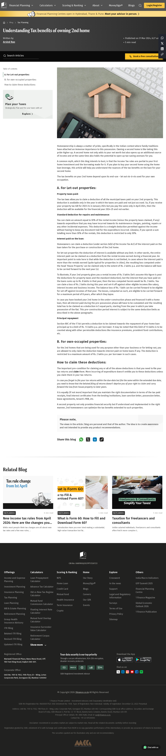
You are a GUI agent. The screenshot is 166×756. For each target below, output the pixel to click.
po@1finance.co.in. (103, 715)
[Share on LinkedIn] (95, 439)
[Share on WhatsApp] (81, 439)
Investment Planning (14, 586)
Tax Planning (10, 597)
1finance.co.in (82, 692)
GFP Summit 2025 (144, 583)
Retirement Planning (14, 614)
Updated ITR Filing (13, 644)
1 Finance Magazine (145, 597)
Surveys (113, 603)
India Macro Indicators (147, 578)
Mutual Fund (63, 594)
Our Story (88, 578)
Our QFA (87, 599)
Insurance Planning (14, 592)
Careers (87, 594)
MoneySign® (89, 583)
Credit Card (62, 589)
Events (86, 605)
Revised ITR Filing (12, 639)
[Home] (4, 23)
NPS (59, 578)
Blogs (85, 589)
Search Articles (13, 55)
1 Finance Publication (146, 611)
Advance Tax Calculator (41, 586)
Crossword (114, 578)
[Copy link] (102, 439)
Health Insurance (65, 599)
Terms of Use (115, 608)
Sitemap (113, 619)
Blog (11, 22)
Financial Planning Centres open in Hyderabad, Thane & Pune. (87, 13)
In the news (115, 583)
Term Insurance (65, 605)
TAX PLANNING (9, 513)
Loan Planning (11, 603)
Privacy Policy (116, 614)
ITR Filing (8, 628)
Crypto (60, 610)
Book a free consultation (143, 56)
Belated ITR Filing (12, 633)
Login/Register (154, 5)
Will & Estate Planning (15, 608)
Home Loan (62, 583)
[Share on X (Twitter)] (88, 439)
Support (113, 589)
